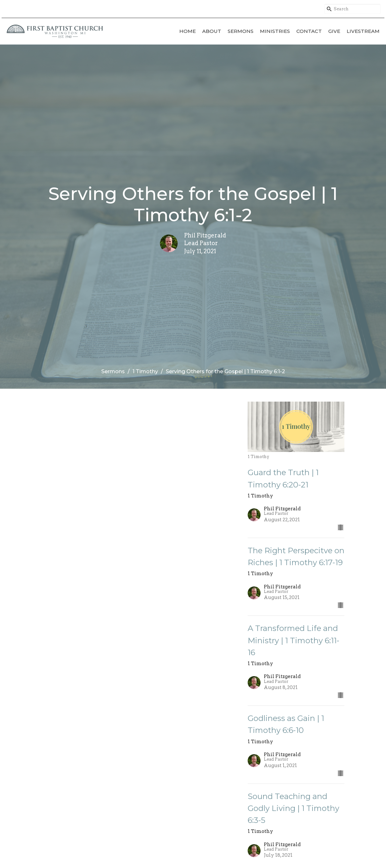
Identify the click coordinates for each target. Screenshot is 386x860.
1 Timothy (145, 371)
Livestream (363, 31)
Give (334, 31)
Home (187, 31)
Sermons (240, 31)
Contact (309, 31)
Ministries (275, 31)
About (211, 31)
